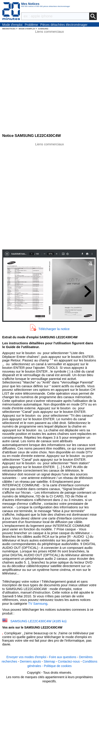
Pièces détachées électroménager (64, 24)
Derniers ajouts (30, 661)
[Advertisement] (49, 195)
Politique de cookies (58, 666)
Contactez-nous (69, 661)
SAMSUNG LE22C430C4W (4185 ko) (38, 621)
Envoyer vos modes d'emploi (26, 657)
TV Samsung (37, 603)
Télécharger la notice (54, 329)
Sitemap (49, 661)
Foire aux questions (62, 657)
